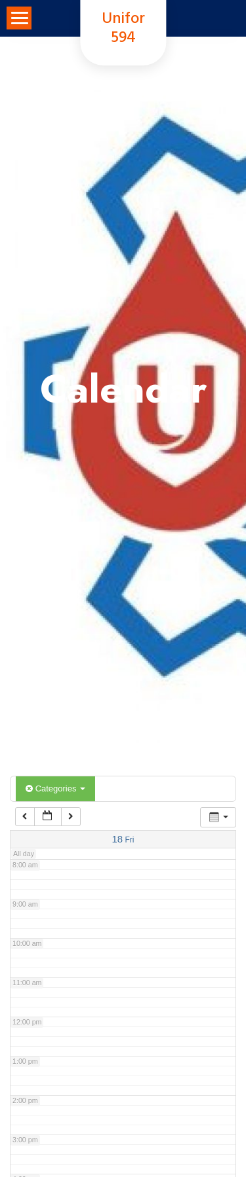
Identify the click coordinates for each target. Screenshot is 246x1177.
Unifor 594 (123, 29)
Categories (55, 788)
